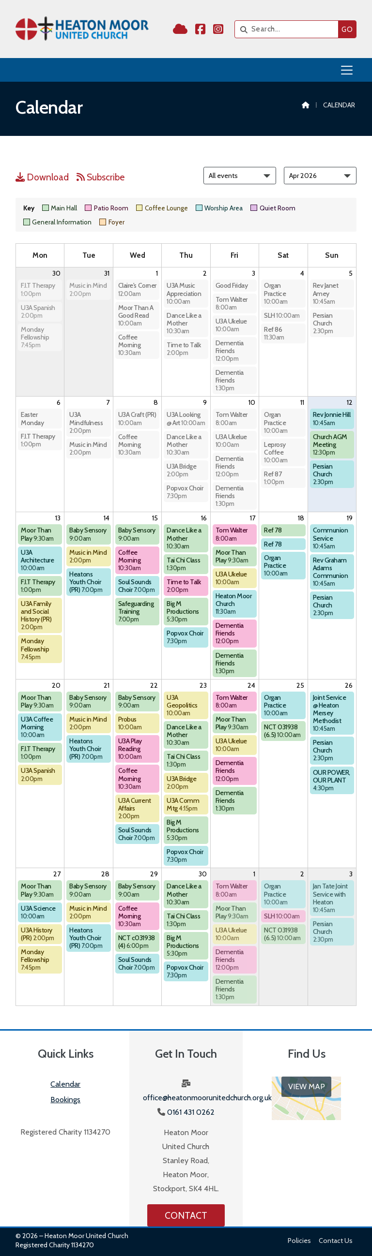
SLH (282, 315)
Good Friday (232, 285)
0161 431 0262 (191, 1112)
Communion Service (330, 537)
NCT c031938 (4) (136, 941)
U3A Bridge (181, 470)
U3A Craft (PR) (137, 418)
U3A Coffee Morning (37, 727)
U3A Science (38, 912)
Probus (130, 723)
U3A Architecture (37, 560)
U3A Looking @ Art (186, 418)
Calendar (65, 1084)
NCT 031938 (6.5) (282, 731)
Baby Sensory (87, 534)
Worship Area (219, 208)
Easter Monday (32, 418)
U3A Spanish (38, 311)
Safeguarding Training (136, 611)
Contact (186, 1215)
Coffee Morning (129, 344)
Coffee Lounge (162, 208)
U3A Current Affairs (134, 808)
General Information (57, 222)
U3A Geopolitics (182, 705)
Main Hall (59, 208)
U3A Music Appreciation (184, 293)
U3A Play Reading (130, 748)
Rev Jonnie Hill (332, 418)
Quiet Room (272, 208)
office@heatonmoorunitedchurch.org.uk (207, 1097)
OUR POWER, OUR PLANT (331, 780)
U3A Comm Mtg (183, 804)
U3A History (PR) (37, 934)
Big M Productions (183, 611)
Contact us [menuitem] (336, 1240)
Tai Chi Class (183, 564)
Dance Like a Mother (184, 323)
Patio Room (106, 208)
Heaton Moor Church (234, 603)
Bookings (65, 1099)
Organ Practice (276, 293)
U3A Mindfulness (86, 422)
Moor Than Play (37, 534)
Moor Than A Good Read (136, 315)
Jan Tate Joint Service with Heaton (330, 897)
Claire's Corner (137, 289)
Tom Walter (232, 303)
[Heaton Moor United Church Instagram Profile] (218, 30)
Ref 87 (274, 478)
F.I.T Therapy (38, 289)
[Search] (289, 29)
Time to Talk (184, 348)
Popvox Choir (185, 492)
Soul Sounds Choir (136, 585)
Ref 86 (274, 333)
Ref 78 (272, 530)
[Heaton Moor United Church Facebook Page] (200, 30)
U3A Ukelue (231, 325)
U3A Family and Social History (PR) (36, 615)
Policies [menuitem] (299, 1240)
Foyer (111, 222)
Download (42, 177)
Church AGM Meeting (330, 444)
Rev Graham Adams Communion (330, 571)
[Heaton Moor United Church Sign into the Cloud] (180, 30)
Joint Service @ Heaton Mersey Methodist (329, 712)
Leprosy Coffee (276, 452)
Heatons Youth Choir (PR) (85, 582)
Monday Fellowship (35, 337)
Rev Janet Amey (326, 293)
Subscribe (100, 177)
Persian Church (323, 323)
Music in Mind (88, 289)
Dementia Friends (230, 350)
